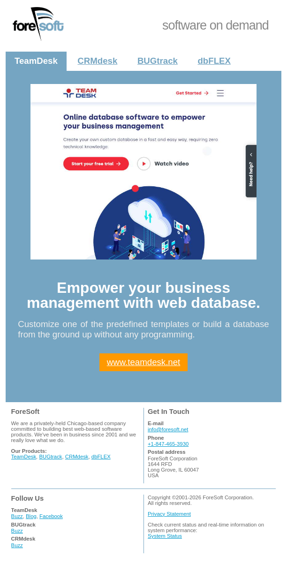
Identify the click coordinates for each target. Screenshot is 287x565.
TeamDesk (36, 61)
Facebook (51, 516)
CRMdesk (97, 61)
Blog (31, 516)
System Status (165, 536)
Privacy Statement (169, 514)
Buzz (17, 516)
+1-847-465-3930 (168, 444)
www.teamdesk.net (144, 362)
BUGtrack (157, 61)
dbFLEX (213, 61)
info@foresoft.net (168, 429)
